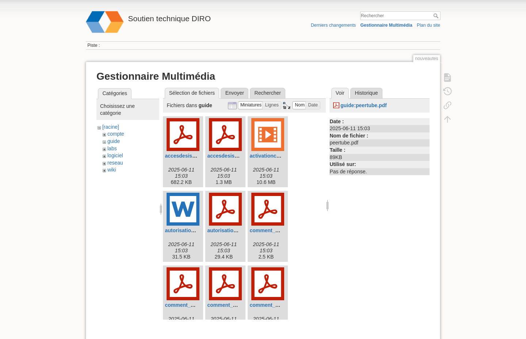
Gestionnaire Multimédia (386, 25)
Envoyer (234, 93)
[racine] (110, 127)
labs (112, 148)
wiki (111, 170)
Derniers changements (333, 25)
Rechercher (436, 15)
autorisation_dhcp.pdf (234, 230)
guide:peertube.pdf (363, 105)
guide (113, 141)
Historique (366, 93)
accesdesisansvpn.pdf (192, 156)
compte (115, 134)
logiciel (115, 155)
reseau (115, 163)
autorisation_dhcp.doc (192, 230)
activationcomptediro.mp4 (281, 156)
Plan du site (428, 25)
